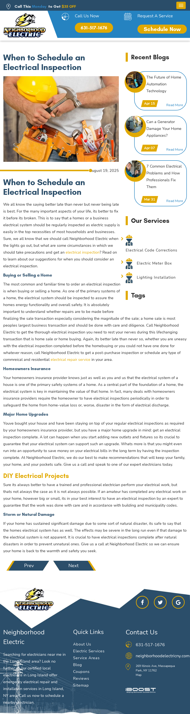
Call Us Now (87, 16)
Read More (174, 105)
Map (138, 675)
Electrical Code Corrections (151, 250)
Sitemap (81, 685)
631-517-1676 (94, 28)
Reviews (81, 678)
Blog (77, 664)
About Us (82, 644)
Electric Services (89, 651)
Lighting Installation (156, 277)
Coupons (81, 671)
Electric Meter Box (154, 263)
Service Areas (86, 657)
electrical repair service (70, 359)
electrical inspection (83, 252)
